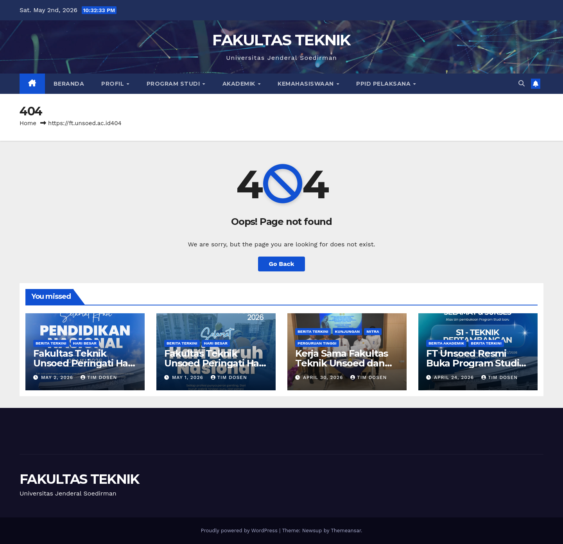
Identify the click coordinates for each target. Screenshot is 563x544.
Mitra (372, 331)
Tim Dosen (99, 377)
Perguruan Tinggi (317, 343)
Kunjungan (347, 331)
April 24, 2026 (455, 377)
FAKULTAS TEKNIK (281, 40)
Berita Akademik (446, 343)
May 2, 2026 (58, 377)
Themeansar (346, 530)
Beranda (69, 83)
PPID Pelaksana (384, 83)
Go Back (281, 264)
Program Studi (174, 83)
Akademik (239, 83)
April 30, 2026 (324, 377)
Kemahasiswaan (306, 83)
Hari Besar (85, 343)
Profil (113, 83)
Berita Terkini (51, 343)
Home (28, 123)
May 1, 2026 (188, 377)
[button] (521, 83)
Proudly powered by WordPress (240, 530)
